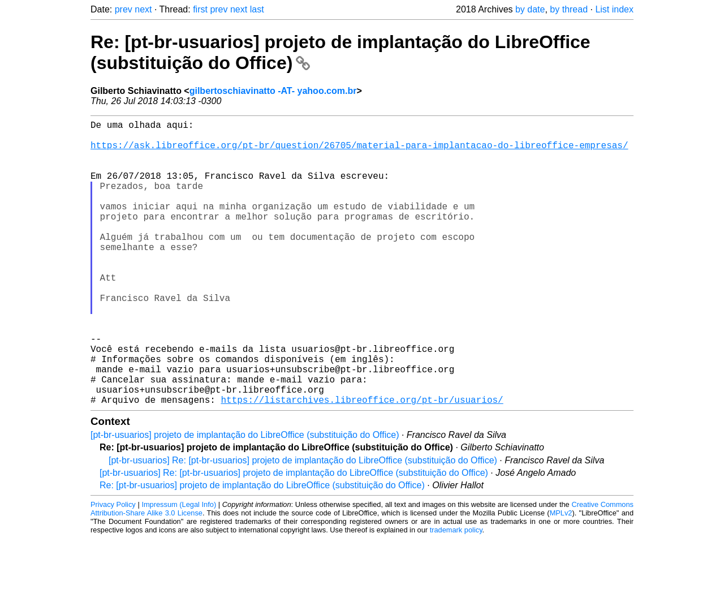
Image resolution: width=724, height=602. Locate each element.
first (200, 9)
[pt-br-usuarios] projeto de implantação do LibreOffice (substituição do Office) (244, 498)
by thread (569, 9)
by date (530, 9)
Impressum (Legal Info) (178, 568)
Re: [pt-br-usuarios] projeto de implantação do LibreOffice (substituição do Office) (262, 548)
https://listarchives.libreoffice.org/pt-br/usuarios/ (362, 463)
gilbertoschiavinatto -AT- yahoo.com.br (273, 91)
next (143, 9)
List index (614, 9)
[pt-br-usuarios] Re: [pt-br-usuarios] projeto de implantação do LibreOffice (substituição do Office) (303, 523)
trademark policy (456, 593)
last (257, 9)
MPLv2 (561, 576)
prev (123, 9)
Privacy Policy (113, 568)
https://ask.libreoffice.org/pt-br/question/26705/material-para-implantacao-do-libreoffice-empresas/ (359, 151)
